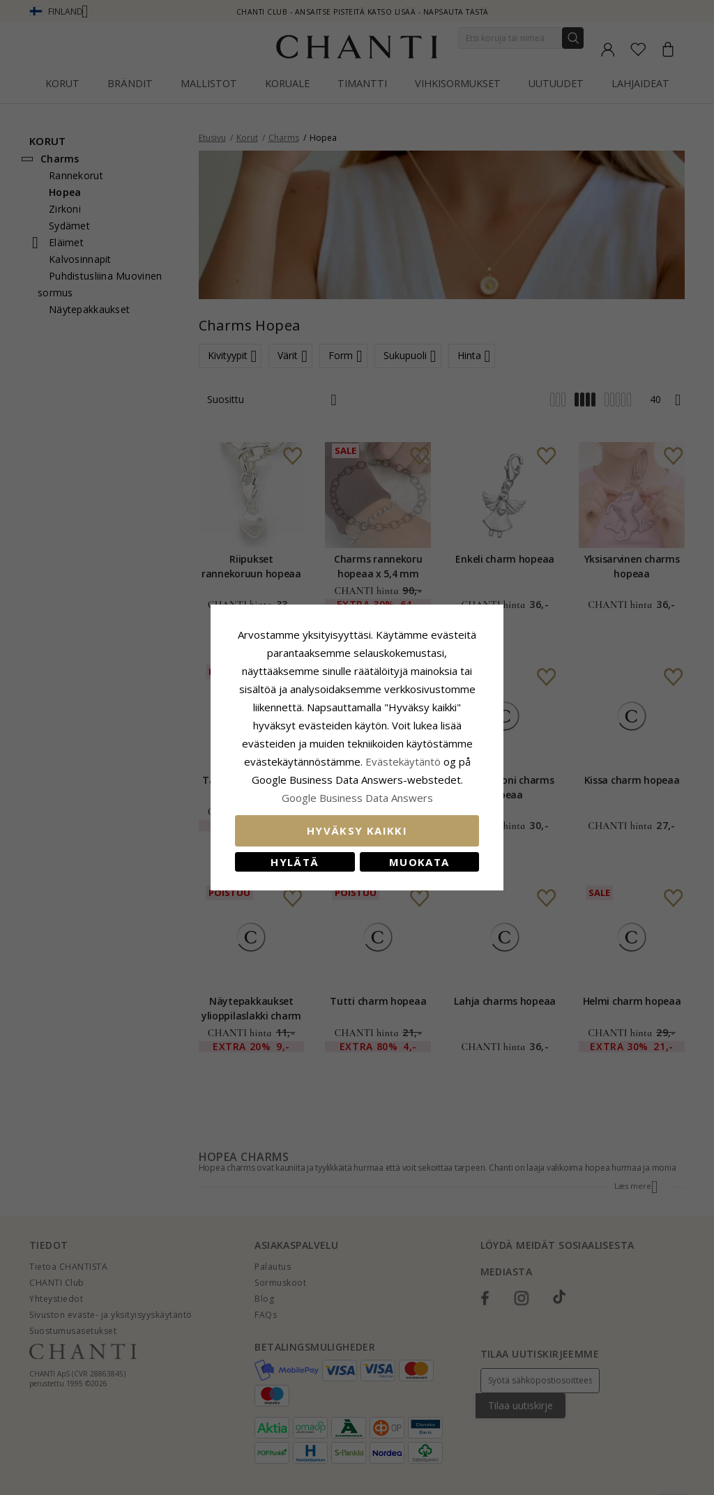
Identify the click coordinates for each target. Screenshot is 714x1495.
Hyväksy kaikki (357, 830)
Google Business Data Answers (357, 798)
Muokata (419, 862)
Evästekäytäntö (403, 761)
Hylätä (295, 862)
